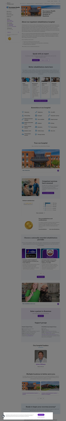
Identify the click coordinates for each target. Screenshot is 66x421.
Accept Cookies (41, 414)
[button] (3, 416)
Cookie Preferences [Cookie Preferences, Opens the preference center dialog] (41, 417)
